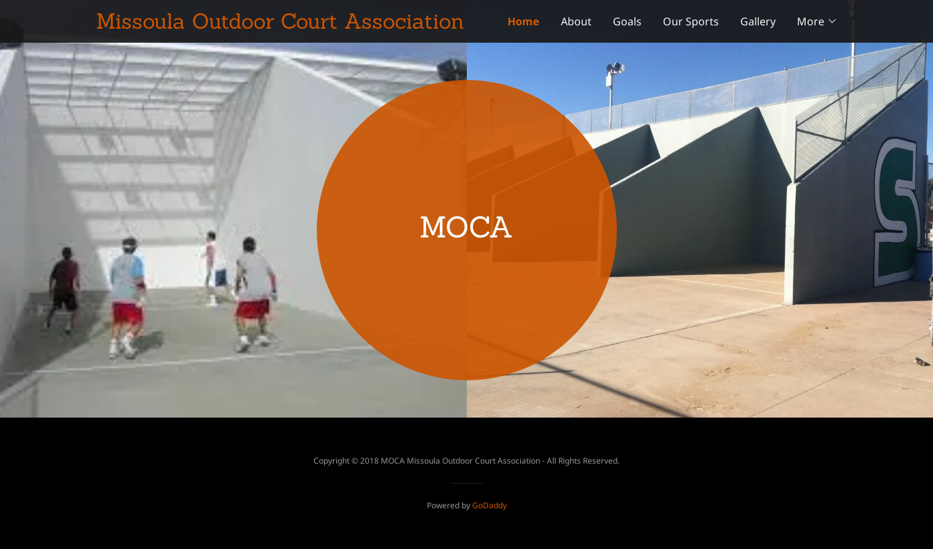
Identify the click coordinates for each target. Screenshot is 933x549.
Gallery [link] (758, 21)
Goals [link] (627, 21)
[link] (281, 24)
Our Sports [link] (691, 21)
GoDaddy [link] (489, 505)
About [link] (576, 21)
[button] (817, 21)
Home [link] (524, 21)
